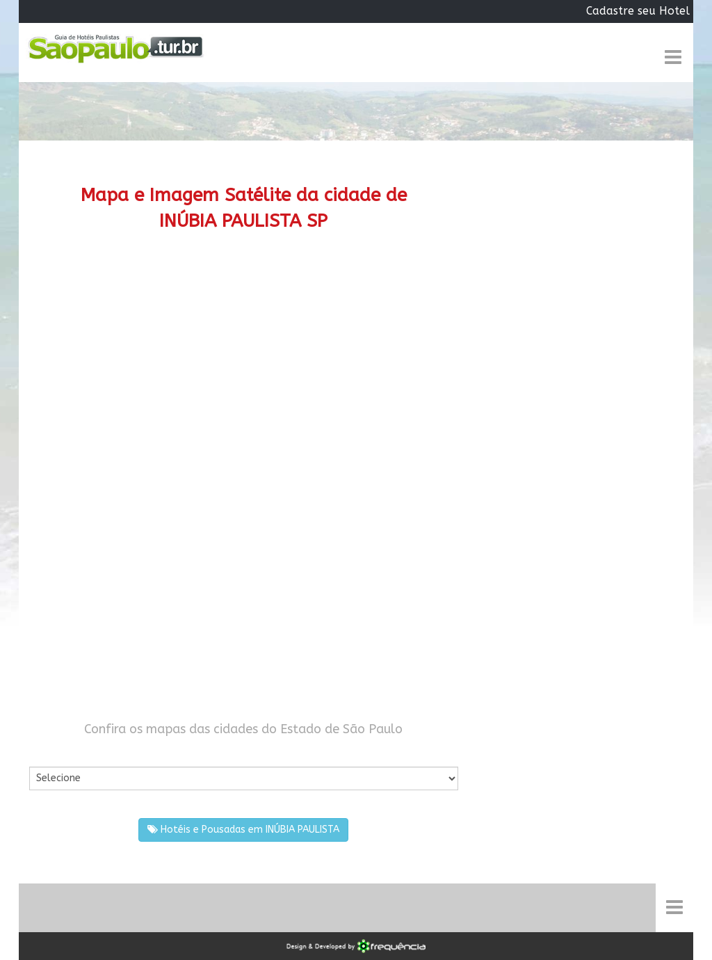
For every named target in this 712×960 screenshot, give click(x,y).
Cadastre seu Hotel (638, 10)
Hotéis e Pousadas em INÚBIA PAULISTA (243, 829)
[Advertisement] (243, 366)
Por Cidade (53, 752)
